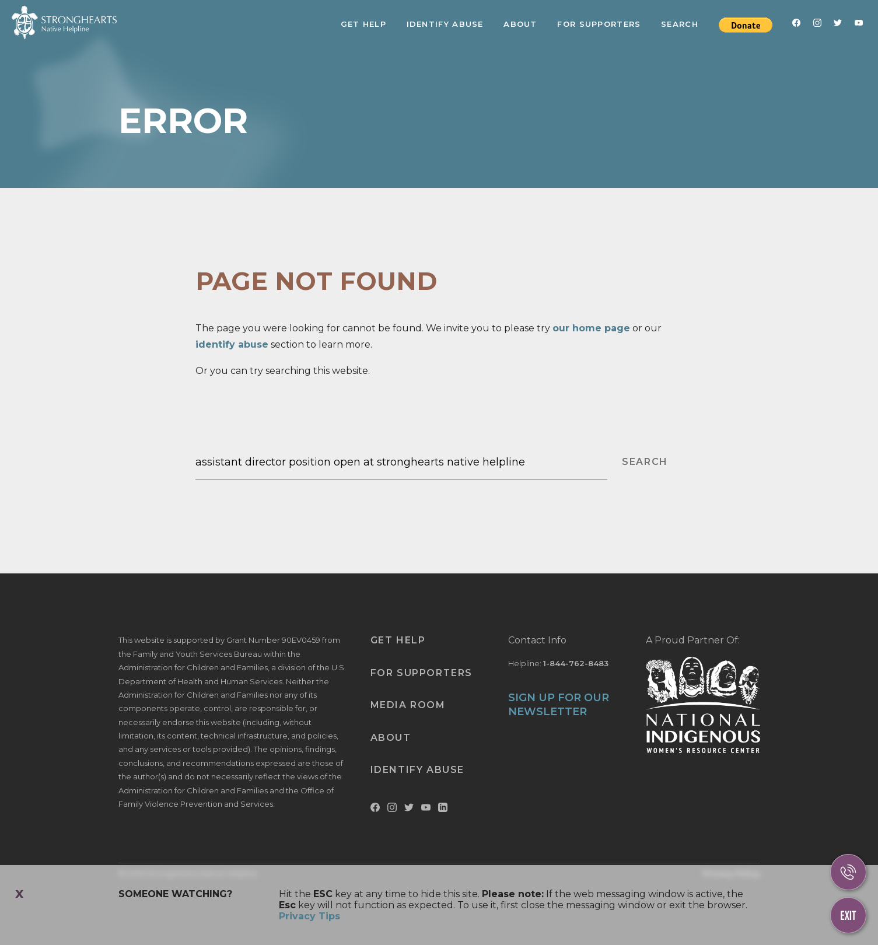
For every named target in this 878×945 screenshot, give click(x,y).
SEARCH (645, 461)
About (520, 24)
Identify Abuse (445, 24)
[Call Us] (848, 872)
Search (679, 24)
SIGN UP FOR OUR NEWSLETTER (558, 704)
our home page (591, 328)
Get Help (363, 24)
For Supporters (599, 24)
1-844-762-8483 (575, 663)
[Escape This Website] (848, 915)
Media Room (408, 704)
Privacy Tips (309, 916)
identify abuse (231, 344)
